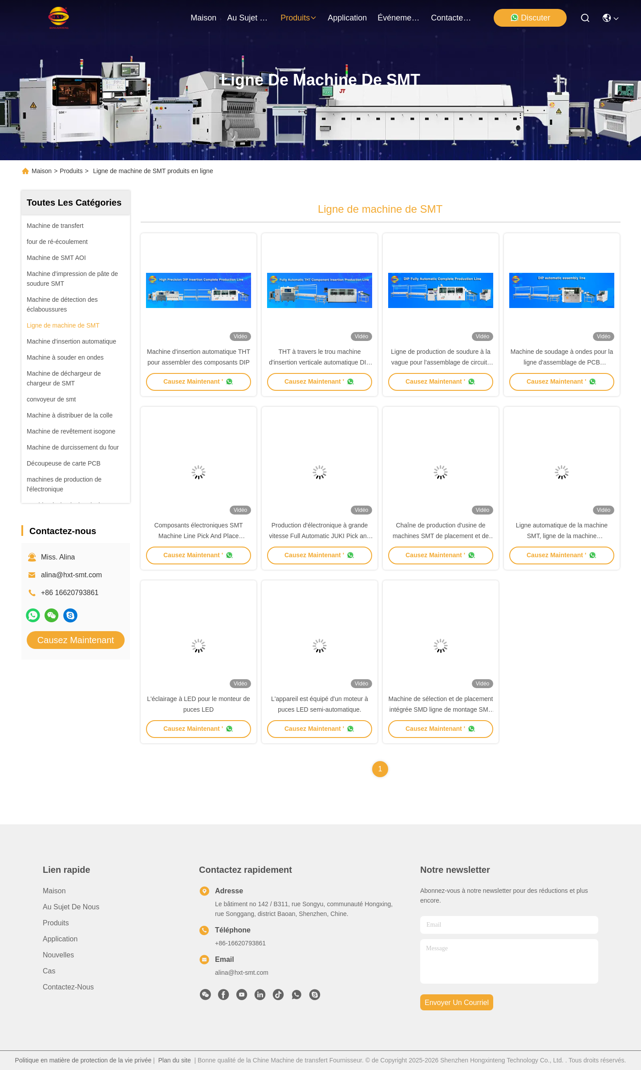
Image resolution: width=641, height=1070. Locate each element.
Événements (398, 17)
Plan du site (174, 1060)
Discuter (530, 17)
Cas (49, 971)
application (347, 17)
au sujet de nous (248, 17)
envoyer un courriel (457, 1002)
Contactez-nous (68, 987)
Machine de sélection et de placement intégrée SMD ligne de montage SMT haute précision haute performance (440, 709)
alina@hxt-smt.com (71, 575)
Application (60, 939)
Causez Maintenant (75, 640)
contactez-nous (452, 17)
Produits (71, 170)
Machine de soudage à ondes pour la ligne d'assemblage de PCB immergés (562, 362)
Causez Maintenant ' (198, 381)
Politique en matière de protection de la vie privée (83, 1060)
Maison (203, 17)
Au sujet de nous (71, 907)
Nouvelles (58, 955)
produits (298, 17)
